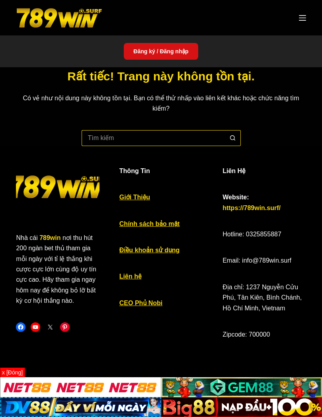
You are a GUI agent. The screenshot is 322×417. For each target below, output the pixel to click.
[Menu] (302, 17)
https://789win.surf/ (251, 208)
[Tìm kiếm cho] (153, 138)
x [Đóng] (12, 372)
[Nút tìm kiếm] (233, 138)
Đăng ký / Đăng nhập (160, 51)
